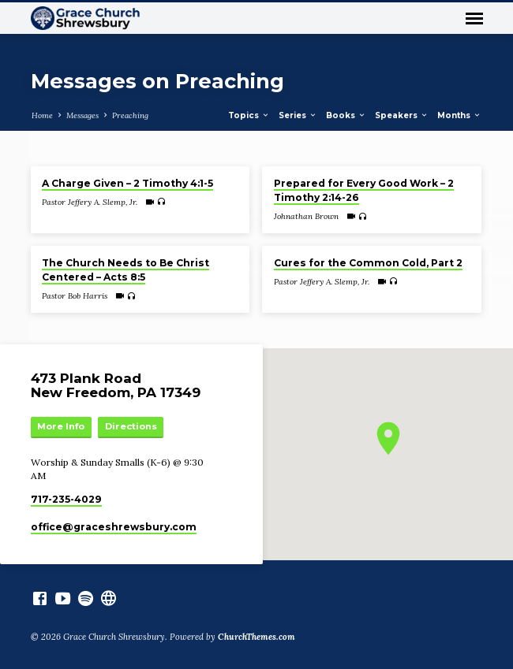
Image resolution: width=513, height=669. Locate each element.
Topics (249, 115)
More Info (60, 426)
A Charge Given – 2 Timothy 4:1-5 (127, 183)
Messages (82, 115)
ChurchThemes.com (256, 636)
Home (42, 115)
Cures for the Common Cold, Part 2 (368, 263)
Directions (131, 426)
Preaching (130, 115)
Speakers (402, 115)
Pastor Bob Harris (74, 296)
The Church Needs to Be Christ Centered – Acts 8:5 (125, 270)
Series (298, 115)
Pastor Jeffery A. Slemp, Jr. (89, 202)
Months (459, 115)
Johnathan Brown (306, 216)
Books (346, 115)
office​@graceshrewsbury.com (114, 527)
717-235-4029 (66, 499)
